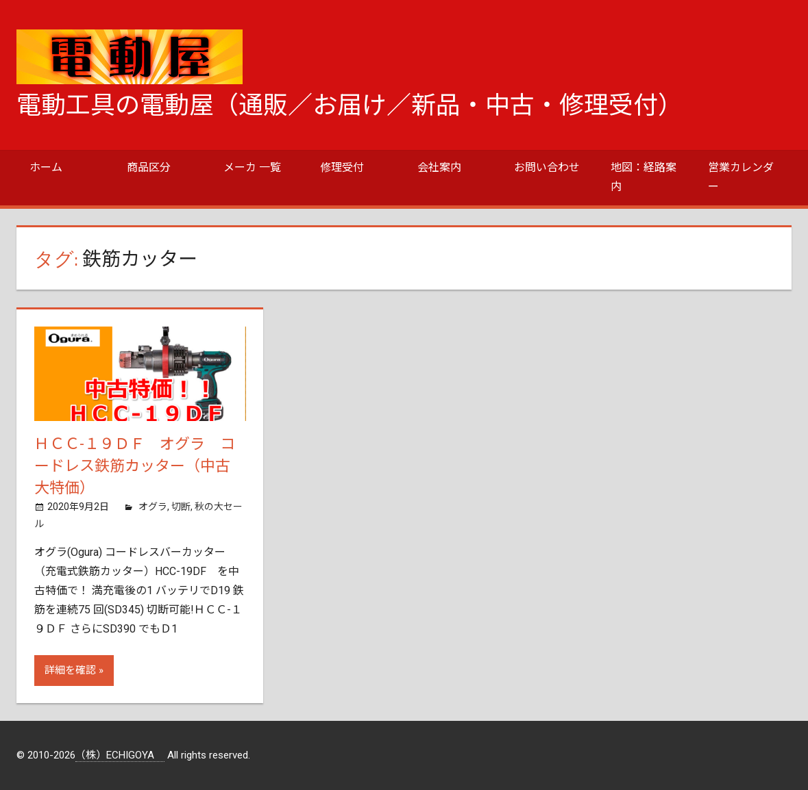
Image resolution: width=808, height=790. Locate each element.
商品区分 (149, 167)
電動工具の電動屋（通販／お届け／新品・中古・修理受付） (349, 105)
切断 (181, 506)
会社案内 (439, 167)
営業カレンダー (741, 177)
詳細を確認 (70, 670)
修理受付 (342, 167)
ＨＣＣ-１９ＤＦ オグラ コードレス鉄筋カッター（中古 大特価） (139, 465)
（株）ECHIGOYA (119, 755)
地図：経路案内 (643, 177)
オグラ (152, 506)
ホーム (45, 167)
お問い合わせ (547, 167)
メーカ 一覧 (252, 167)
